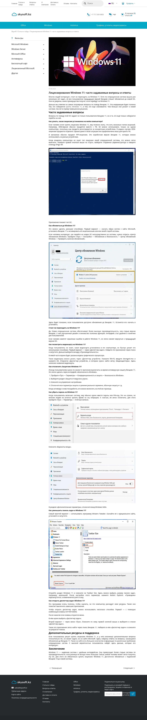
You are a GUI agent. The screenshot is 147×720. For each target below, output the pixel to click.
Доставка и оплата (49, 695)
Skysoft (13, 31)
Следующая (128, 668)
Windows (48, 25)
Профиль (128, 3)
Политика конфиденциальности (24, 698)
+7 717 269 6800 (97, 14)
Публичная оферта (18, 691)
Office (23, 25)
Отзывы (66, 3)
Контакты (73, 3)
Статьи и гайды (23, 31)
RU (111, 3)
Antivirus (74, 25)
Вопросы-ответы (48, 688)
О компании (47, 692)
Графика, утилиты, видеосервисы (111, 25)
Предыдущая (57, 668)
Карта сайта (16, 694)
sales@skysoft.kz (19, 688)
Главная (14, 3)
